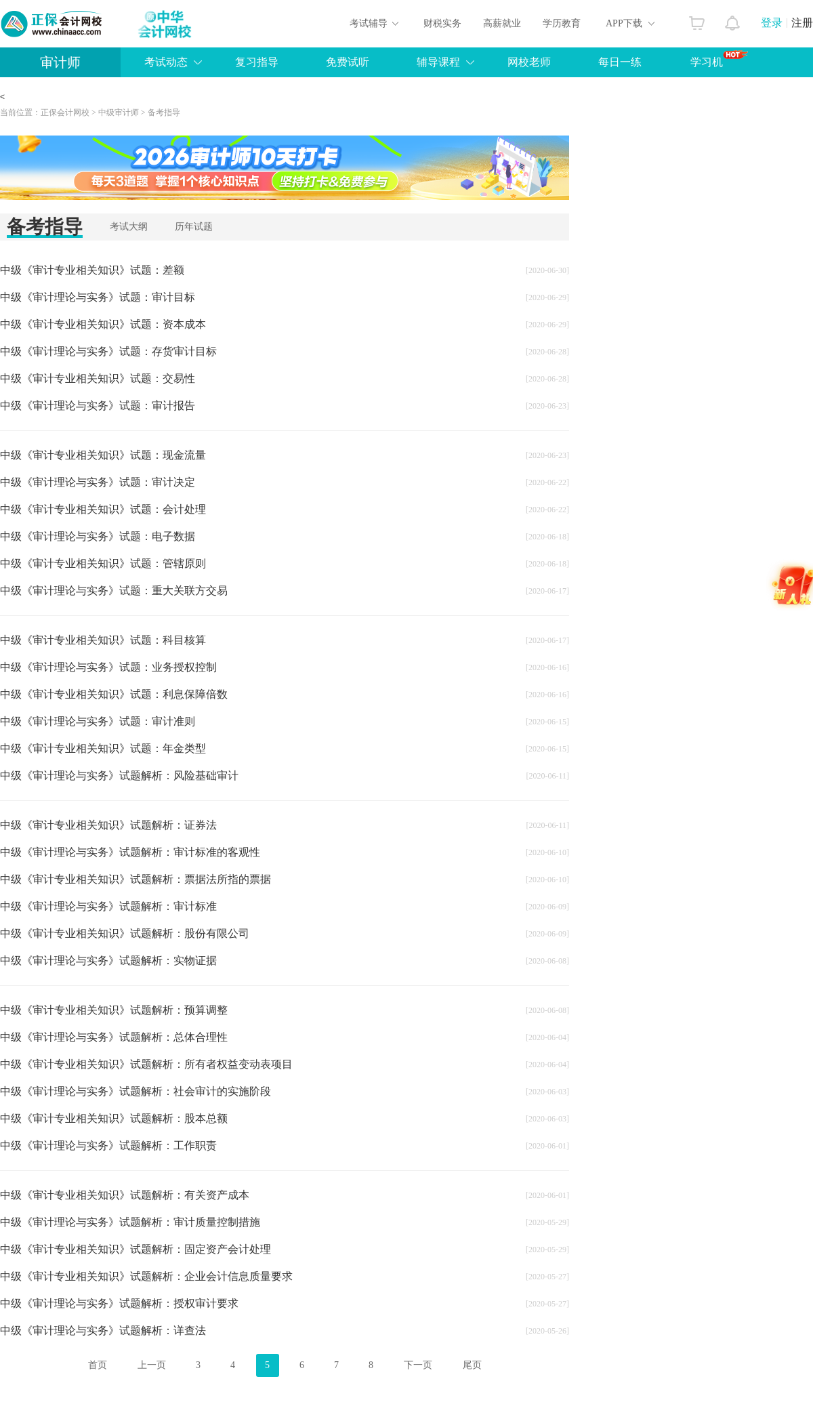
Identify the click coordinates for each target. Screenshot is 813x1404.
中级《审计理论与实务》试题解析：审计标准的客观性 (130, 852)
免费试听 (347, 62)
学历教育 (562, 23)
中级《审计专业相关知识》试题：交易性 (97, 378)
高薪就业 (502, 23)
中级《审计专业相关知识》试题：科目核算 (103, 640)
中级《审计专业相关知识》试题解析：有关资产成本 (124, 1195)
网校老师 (529, 62)
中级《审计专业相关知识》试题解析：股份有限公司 (124, 933)
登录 (772, 22)
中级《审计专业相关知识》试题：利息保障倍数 (114, 694)
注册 (802, 22)
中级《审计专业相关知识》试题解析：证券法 (108, 825)
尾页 (472, 1365)
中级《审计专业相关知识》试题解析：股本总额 (114, 1118)
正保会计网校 (65, 112)
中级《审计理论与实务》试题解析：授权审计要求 (119, 1303)
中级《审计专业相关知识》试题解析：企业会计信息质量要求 (146, 1276)
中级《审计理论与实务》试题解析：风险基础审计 (119, 775)
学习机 (719, 59)
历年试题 (194, 227)
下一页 (418, 1365)
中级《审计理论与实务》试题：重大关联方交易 (114, 590)
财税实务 (442, 23)
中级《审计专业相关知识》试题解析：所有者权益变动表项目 (146, 1064)
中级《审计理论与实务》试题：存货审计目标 (108, 351)
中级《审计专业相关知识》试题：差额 (92, 270)
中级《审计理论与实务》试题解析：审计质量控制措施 (130, 1222)
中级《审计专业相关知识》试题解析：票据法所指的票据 (135, 879)
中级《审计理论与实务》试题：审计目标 (97, 297)
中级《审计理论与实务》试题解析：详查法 (103, 1330)
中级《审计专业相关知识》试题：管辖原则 (103, 563)
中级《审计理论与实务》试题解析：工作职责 (108, 1145)
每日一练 (620, 62)
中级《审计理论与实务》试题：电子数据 (97, 536)
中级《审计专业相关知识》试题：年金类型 (103, 748)
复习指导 (256, 62)
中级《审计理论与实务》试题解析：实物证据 (108, 960)
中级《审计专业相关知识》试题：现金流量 (103, 455)
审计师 (60, 62)
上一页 (152, 1365)
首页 (97, 1365)
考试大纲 (129, 227)
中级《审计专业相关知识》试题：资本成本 (103, 324)
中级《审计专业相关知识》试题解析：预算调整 (114, 1010)
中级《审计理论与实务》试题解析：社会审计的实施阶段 (135, 1091)
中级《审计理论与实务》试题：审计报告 (97, 405)
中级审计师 (118, 112)
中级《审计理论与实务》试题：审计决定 (97, 482)
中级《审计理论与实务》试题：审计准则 (97, 721)
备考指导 (164, 112)
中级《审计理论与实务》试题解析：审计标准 (108, 906)
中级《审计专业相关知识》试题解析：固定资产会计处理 (135, 1249)
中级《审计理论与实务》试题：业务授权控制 (108, 667)
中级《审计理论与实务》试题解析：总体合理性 (114, 1037)
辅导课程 (438, 62)
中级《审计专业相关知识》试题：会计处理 (103, 509)
